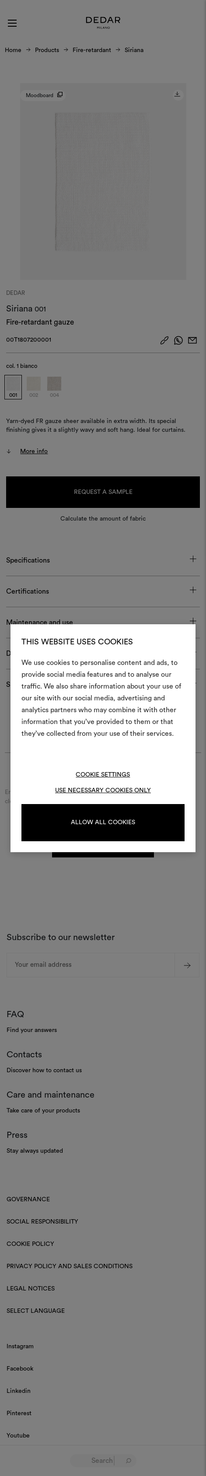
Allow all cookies (103, 822)
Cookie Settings (103, 775)
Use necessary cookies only (103, 790)
